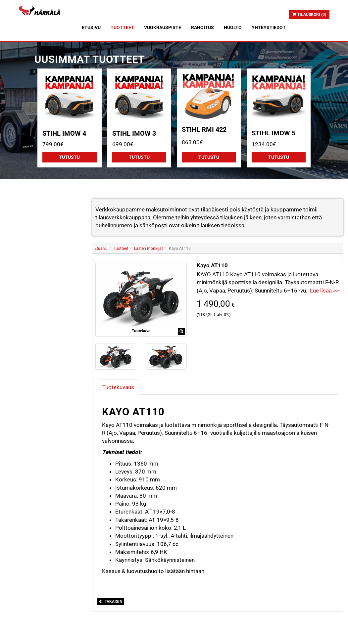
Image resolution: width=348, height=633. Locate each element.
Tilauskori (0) (309, 14)
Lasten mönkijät (148, 248)
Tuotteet (122, 27)
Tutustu (69, 157)
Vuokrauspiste (162, 27)
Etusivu (91, 27)
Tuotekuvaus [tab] (118, 387)
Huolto (233, 27)
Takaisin (110, 601)
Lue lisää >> (324, 290)
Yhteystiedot (269, 27)
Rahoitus (202, 27)
